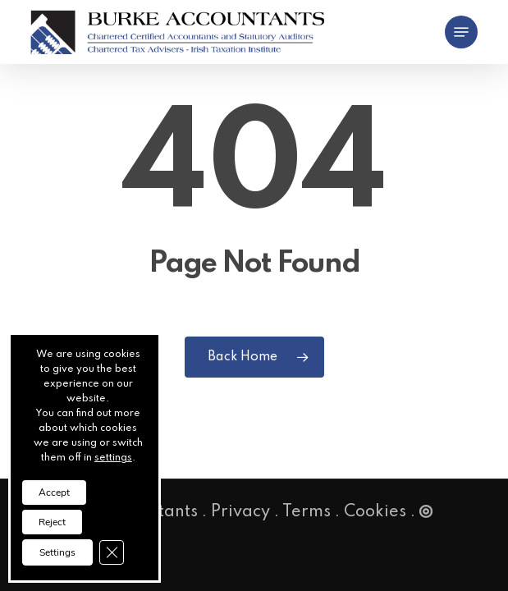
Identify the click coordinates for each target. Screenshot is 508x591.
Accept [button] (54, 492)
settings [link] (113, 458)
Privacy (240, 512)
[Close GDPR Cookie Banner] (111, 552)
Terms (306, 512)
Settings (57, 552)
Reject (52, 522)
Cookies (375, 512)
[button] (461, 32)
